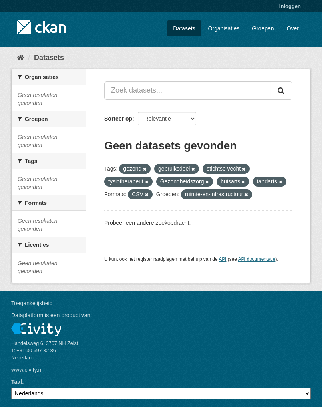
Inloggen (290, 6)
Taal (16, 382)
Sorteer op (118, 118)
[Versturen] (281, 90)
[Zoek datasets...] (187, 90)
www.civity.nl (26, 370)
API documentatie (257, 259)
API (222, 259)
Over (293, 28)
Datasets (184, 28)
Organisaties (224, 28)
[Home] (20, 58)
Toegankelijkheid (32, 303)
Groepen (263, 28)
